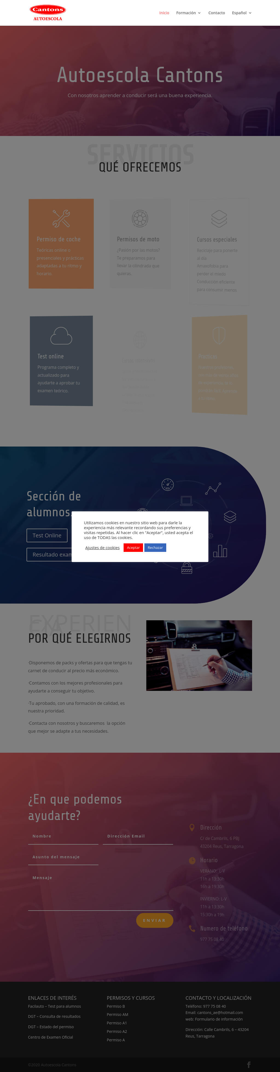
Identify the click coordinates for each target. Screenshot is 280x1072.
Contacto (216, 13)
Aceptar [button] (133, 547)
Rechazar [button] (155, 547)
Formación (186, 13)
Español (239, 13)
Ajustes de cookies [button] (102, 547)
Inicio (164, 13)
